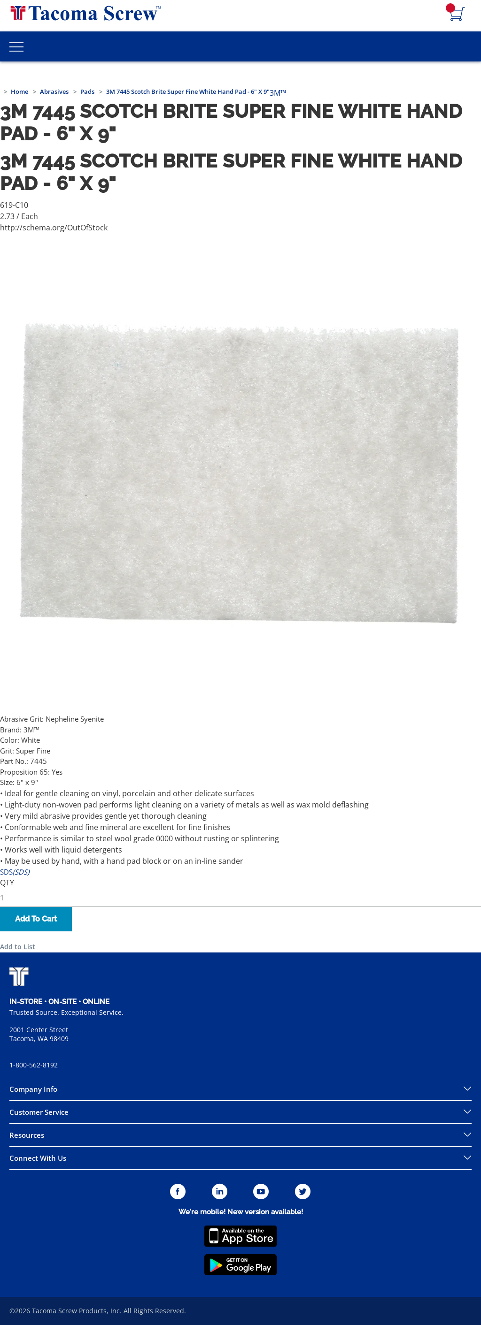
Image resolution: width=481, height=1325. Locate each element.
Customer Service (39, 1112)
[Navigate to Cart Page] (457, 14)
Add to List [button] (17, 946)
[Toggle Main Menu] (16, 46)
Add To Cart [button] (36, 918)
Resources (26, 1135)
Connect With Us (37, 1158)
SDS (14, 871)
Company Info (33, 1089)
